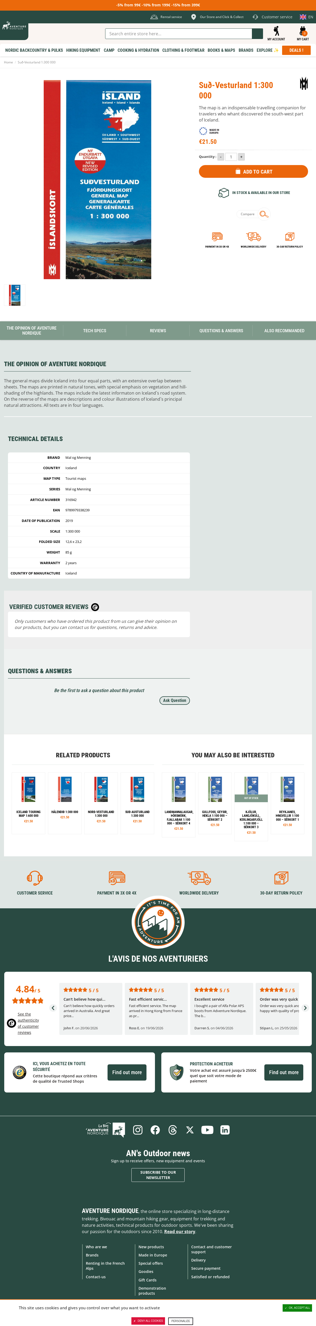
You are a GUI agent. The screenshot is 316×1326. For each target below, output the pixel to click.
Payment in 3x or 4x (217, 246)
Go (257, 33)
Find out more (127, 1072)
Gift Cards (148, 1279)
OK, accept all (297, 1308)
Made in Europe (153, 1255)
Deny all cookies (148, 1321)
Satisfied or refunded (210, 1276)
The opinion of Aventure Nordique (31, 330)
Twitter (190, 1130)
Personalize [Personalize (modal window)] (180, 1321)
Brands (92, 1255)
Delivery (198, 1260)
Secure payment (206, 1268)
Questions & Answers (221, 330)
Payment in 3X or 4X (116, 893)
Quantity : (207, 156)
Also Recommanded (284, 330)
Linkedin (225, 1130)
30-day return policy (290, 246)
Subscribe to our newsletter (158, 1175)
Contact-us (96, 1276)
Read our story (179, 1231)
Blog (105, 1129)
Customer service (35, 893)
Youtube (207, 1130)
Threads (172, 1130)
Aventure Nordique (110, 1211)
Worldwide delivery (253, 246)
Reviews (158, 330)
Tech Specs (94, 330)
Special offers (151, 1263)
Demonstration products (152, 1291)
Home (8, 62)
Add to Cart (258, 172)
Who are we (96, 1246)
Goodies (146, 1271)
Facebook (155, 1130)
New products (151, 1246)
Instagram (137, 1130)
